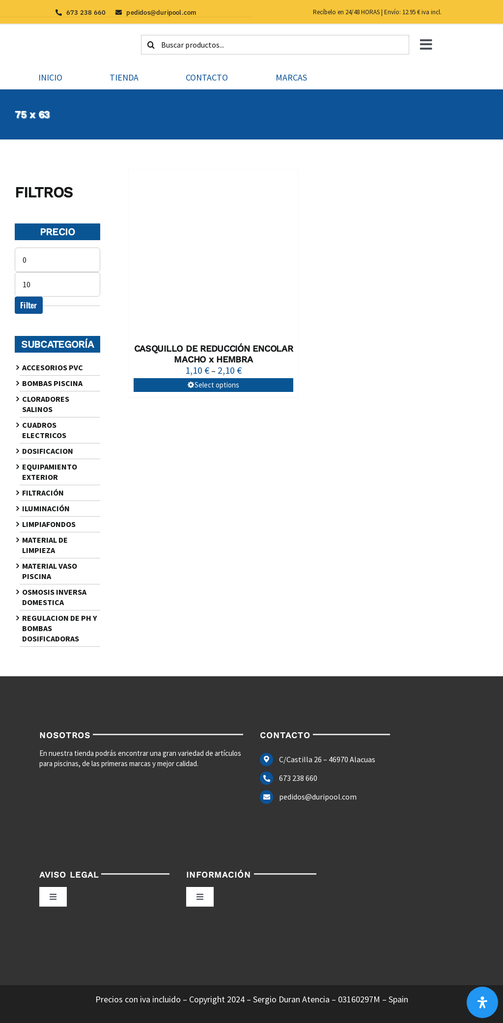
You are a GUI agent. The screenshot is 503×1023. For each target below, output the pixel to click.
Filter (28, 305)
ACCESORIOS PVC (52, 367)
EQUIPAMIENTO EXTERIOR (49, 472)
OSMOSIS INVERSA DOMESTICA (54, 597)
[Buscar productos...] (275, 45)
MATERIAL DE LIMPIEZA (45, 545)
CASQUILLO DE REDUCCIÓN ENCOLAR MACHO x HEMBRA (213, 353)
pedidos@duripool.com (318, 797)
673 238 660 (298, 778)
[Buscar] (151, 45)
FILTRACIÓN (43, 493)
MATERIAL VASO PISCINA (49, 571)
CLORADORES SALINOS (45, 404)
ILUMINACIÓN (46, 508)
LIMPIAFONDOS (49, 524)
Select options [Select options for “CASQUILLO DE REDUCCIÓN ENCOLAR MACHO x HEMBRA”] (217, 384)
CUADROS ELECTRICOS (44, 430)
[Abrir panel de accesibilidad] (482, 1002)
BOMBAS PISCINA (52, 383)
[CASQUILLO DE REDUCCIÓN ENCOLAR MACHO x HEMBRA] (213, 253)
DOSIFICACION (47, 451)
